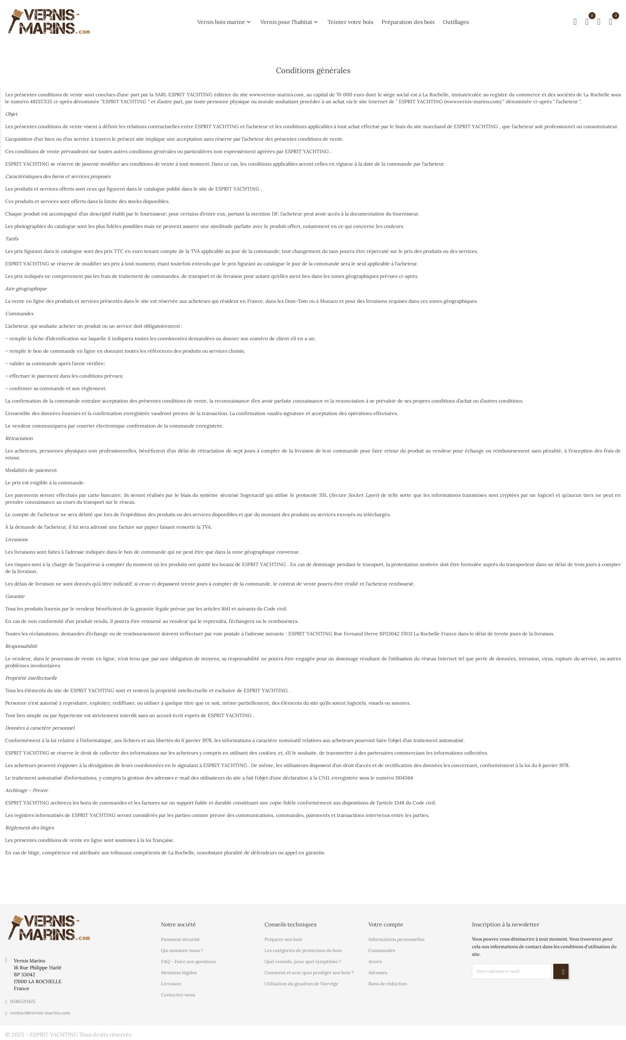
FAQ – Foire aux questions (188, 961)
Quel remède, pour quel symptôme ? (303, 961)
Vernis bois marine (224, 20)
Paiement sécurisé (180, 939)
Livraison (171, 984)
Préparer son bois (283, 939)
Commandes (381, 950)
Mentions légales (179, 973)
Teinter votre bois (350, 19)
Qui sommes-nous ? (182, 950)
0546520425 (22, 1001)
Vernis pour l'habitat (289, 20)
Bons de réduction (387, 984)
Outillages (456, 19)
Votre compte (385, 924)
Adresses (377, 973)
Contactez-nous (178, 995)
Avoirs (375, 961)
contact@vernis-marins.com (40, 1013)
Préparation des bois (408, 19)
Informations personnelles (396, 939)
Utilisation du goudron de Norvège (301, 984)
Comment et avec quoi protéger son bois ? (309, 973)
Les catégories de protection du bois (303, 950)
